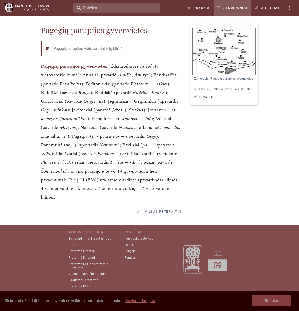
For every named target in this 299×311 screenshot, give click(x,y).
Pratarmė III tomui (82, 257)
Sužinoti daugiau (140, 300)
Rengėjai (131, 251)
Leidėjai (130, 245)
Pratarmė (75, 245)
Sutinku (271, 300)
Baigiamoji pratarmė (83, 280)
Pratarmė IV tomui (82, 286)
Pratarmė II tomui (81, 251)
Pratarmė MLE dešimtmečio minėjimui (88, 265)
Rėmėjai (130, 257)
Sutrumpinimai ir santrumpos (90, 238)
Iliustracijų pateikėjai (139, 238)
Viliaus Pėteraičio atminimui (89, 274)
